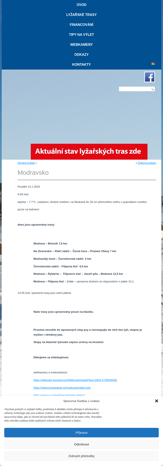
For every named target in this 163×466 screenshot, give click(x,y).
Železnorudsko (147, 163)
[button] (157, 401)
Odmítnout (81, 444)
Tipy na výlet (81, 34)
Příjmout (81, 432)
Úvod (81, 5)
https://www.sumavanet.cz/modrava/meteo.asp (62, 387)
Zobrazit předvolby (81, 456)
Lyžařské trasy (81, 15)
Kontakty (81, 64)
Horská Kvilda (26, 163)
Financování (81, 25)
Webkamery (81, 44)
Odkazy (81, 54)
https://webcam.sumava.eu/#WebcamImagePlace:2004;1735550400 (75, 380)
